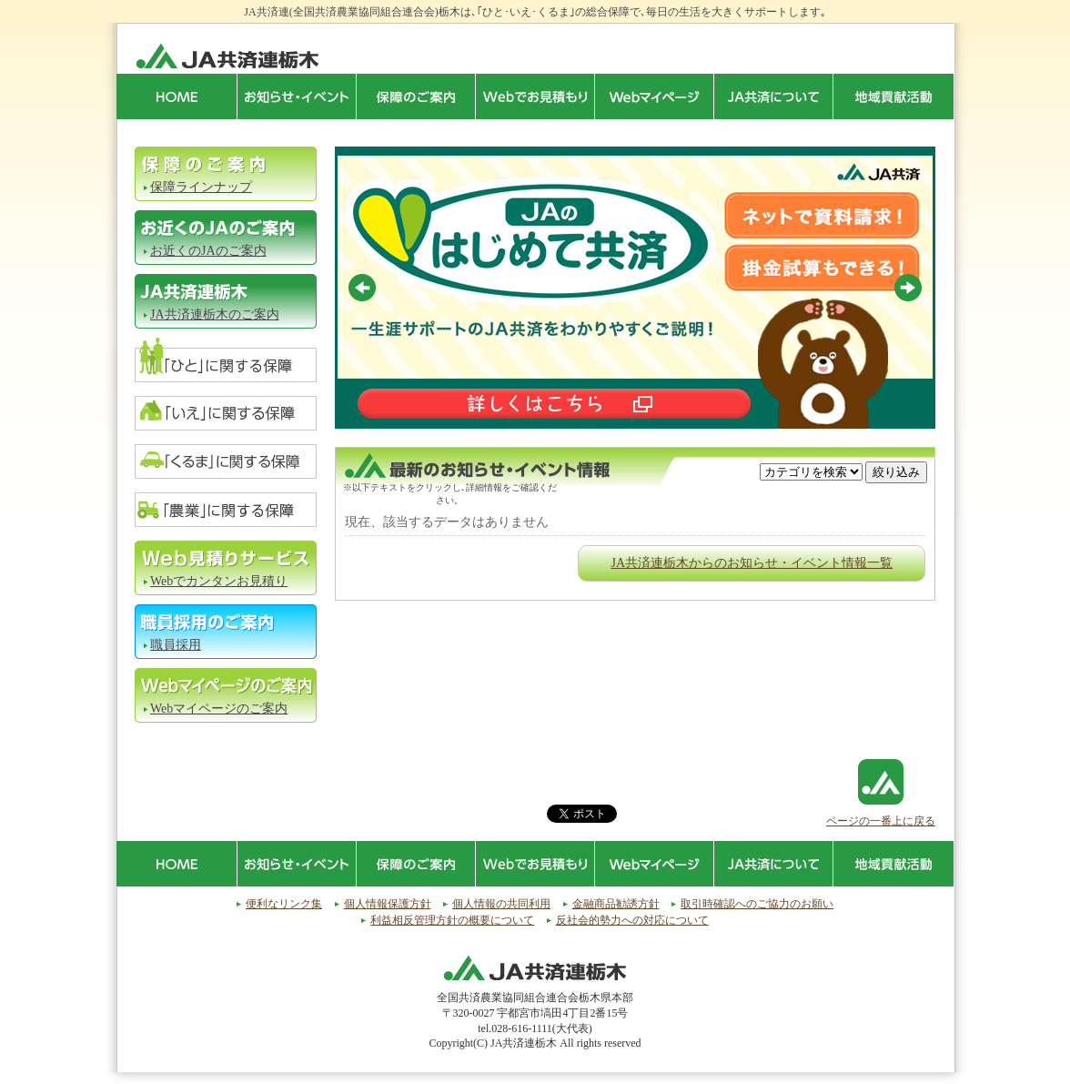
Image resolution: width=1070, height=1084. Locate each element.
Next (908, 287)
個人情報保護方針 (387, 903)
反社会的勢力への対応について (632, 920)
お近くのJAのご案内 (208, 251)
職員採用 (175, 645)
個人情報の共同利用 (501, 903)
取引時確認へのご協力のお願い (757, 903)
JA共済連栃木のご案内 (214, 314)
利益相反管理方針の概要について (452, 920)
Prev (362, 287)
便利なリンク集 (284, 903)
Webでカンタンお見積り (219, 581)
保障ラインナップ (201, 187)
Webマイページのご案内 (219, 708)
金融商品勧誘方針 (616, 903)
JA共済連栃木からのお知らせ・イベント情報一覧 (752, 563)
